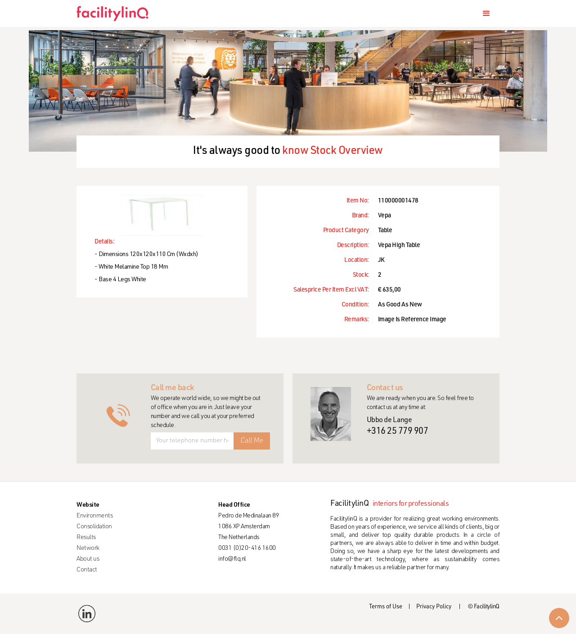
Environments (94, 516)
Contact (86, 570)
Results (86, 538)
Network (87, 548)
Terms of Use (385, 607)
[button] (486, 13)
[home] (115, 13)
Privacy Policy (433, 607)
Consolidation (94, 527)
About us (87, 559)
